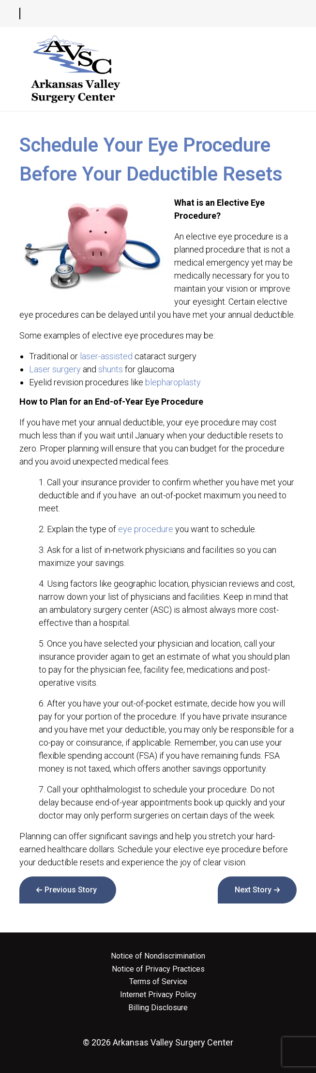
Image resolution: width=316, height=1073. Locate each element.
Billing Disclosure (158, 1008)
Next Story (253, 889)
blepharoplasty (173, 382)
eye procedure (145, 529)
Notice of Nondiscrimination (158, 956)
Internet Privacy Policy (158, 995)
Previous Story (71, 889)
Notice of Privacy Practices (158, 969)
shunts (110, 369)
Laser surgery (55, 369)
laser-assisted (106, 356)
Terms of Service (158, 982)
